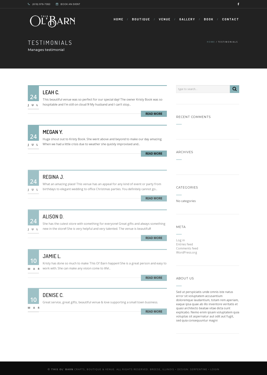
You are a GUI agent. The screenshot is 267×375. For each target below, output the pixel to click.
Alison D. (53, 225)
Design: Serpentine (192, 369)
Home (118, 19)
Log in (180, 240)
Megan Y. (53, 132)
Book (208, 19)
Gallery (187, 19)
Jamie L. (52, 264)
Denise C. (53, 302)
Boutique (141, 19)
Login (214, 369)
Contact (230, 19)
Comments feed (187, 248)
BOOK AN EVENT (70, 4)
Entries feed (184, 244)
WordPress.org (186, 252)
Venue (165, 19)
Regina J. (53, 185)
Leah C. (51, 92)
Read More (154, 114)
